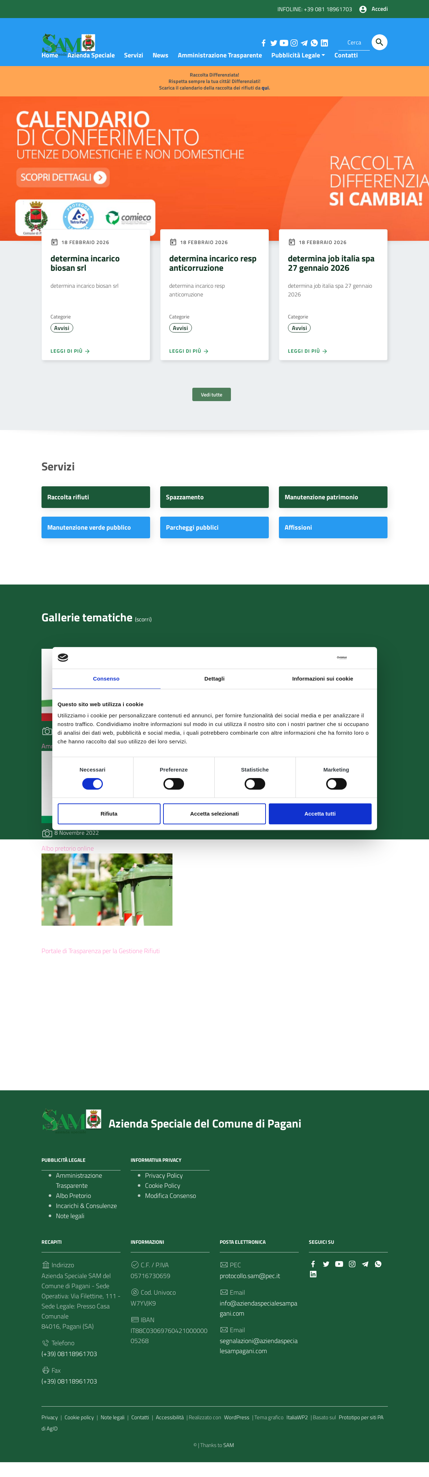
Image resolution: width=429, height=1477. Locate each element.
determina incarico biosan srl (85, 277)
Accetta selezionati (214, 814)
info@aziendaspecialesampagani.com (258, 1323)
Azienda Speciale (91, 70)
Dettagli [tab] (215, 678)
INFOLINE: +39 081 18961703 (314, 9)
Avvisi (61, 342)
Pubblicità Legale (295, 70)
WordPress (236, 1432)
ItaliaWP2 (297, 1432)
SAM (228, 1460)
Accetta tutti (320, 814)
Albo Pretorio (73, 1210)
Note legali (70, 1230)
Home (49, 70)
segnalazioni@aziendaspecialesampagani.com (259, 1360)
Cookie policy (79, 1432)
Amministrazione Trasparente (220, 70)
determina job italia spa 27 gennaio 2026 (331, 277)
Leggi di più (71, 366)
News (160, 70)
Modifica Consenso (170, 1210)
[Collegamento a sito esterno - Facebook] (263, 42)
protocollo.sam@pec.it (250, 1290)
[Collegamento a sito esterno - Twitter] (273, 42)
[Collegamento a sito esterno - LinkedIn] (324, 42)
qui (265, 102)
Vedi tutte (211, 409)
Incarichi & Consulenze (86, 1220)
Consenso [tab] (106, 678)
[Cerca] (380, 42)
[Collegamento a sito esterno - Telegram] (303, 42)
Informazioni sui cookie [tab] (322, 678)
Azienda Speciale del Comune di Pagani (205, 1138)
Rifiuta (109, 814)
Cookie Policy (162, 1200)
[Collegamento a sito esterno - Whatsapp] (314, 42)
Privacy (49, 1432)
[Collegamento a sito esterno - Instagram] (293, 42)
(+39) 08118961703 (69, 1368)
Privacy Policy (164, 1190)
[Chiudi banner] (367, 658)
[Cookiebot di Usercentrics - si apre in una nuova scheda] (315, 657)
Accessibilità (170, 1432)
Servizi (133, 70)
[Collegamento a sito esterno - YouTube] (283, 42)
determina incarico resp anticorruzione (213, 277)
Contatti (346, 70)
